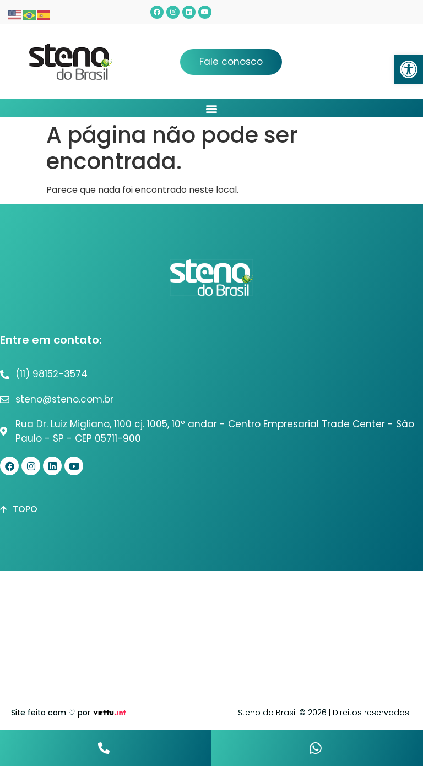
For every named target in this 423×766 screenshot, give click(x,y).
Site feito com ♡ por (50, 712)
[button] (408, 69)
